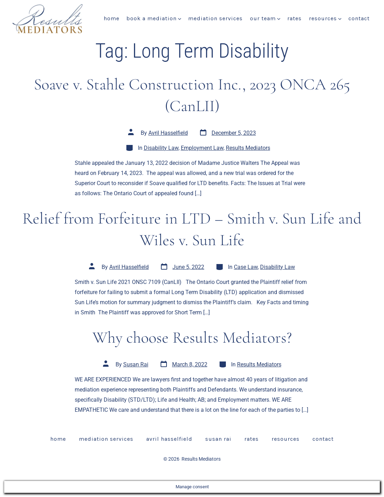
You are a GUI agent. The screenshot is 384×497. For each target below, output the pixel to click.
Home (111, 18)
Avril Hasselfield (168, 133)
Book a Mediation (153, 18)
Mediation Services (215, 18)
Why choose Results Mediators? (192, 337)
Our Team (265, 18)
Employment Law (202, 148)
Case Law (246, 267)
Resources (325, 18)
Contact (359, 18)
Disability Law (161, 148)
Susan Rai (135, 364)
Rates (294, 18)
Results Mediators (248, 148)
